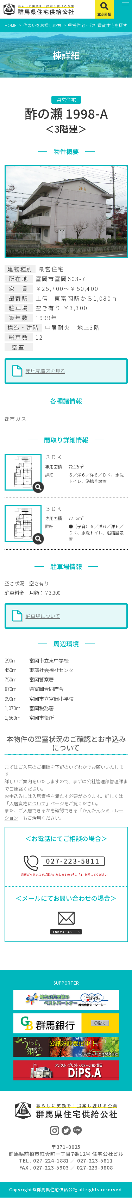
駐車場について (43, 615)
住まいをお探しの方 (42, 25)
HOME (11, 25)
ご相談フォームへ (60, 931)
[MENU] (123, 9)
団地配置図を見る (45, 370)
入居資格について (27, 803)
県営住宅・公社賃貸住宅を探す (97, 25)
